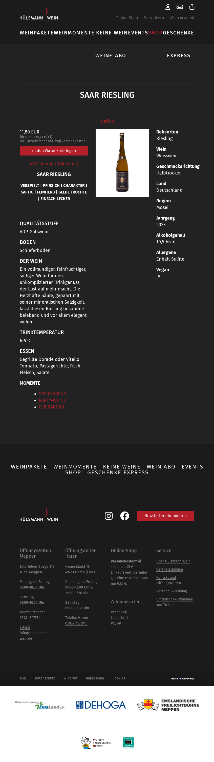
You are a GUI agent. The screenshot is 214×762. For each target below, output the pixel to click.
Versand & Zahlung (171, 591)
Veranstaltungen (169, 569)
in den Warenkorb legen (54, 150)
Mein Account (182, 17)
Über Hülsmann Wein (173, 561)
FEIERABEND (51, 407)
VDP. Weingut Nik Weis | (54, 164)
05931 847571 (30, 618)
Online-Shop (127, 17)
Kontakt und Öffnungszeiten (168, 580)
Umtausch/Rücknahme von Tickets (174, 602)
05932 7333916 (76, 623)
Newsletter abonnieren (165, 515)
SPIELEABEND (53, 394)
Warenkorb (154, 17)
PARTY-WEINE (52, 400)
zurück (107, 121)
